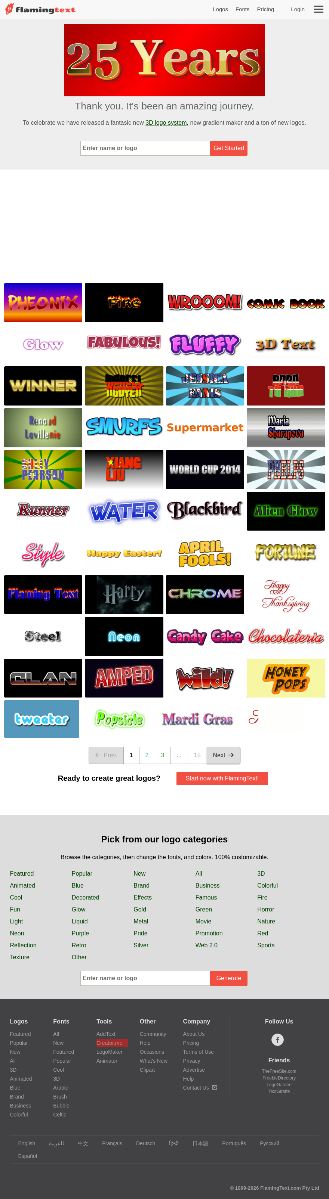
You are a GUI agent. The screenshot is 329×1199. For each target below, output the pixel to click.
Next (223, 755)
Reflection (23, 945)
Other (79, 957)
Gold (139, 909)
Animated (22, 885)
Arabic (60, 1088)
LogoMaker (109, 1052)
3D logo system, (166, 122)
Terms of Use (198, 1052)
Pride (140, 933)
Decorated (85, 897)
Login (298, 9)
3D (261, 873)
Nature (266, 921)
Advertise (194, 1070)
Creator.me (109, 1043)
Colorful (267, 885)
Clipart (147, 1070)
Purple (80, 933)
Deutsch (142, 1143)
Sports (265, 945)
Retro (79, 945)
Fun (15, 909)
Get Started (228, 148)
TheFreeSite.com (279, 1071)
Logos (220, 9)
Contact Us (200, 1088)
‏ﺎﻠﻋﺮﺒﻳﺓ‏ (53, 1143)
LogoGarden (279, 1084)
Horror (265, 909)
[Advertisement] (164, 225)
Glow (78, 909)
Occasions (152, 1052)
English (23, 1143)
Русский (266, 1143)
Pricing (265, 9)
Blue (78, 885)
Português (230, 1143)
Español (24, 1156)
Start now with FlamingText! (222, 778)
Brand (141, 885)
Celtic (59, 1115)
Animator (106, 1061)
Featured (22, 873)
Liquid (80, 921)
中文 (79, 1143)
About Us (194, 1034)
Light (16, 921)
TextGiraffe (279, 1091)
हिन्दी (170, 1143)
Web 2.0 (207, 945)
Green (204, 909)
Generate (229, 978)
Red (262, 933)
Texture (19, 957)
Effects (142, 897)
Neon (17, 933)
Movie (204, 921)
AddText (106, 1034)
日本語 (196, 1143)
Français (108, 1143)
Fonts (243, 9)
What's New (153, 1061)
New (139, 873)
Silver (140, 945)
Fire (262, 897)
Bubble (61, 1106)
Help (145, 1043)
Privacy (191, 1061)
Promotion (209, 933)
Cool (16, 897)
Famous (206, 897)
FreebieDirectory (279, 1078)
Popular (82, 873)
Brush (60, 1097)
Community (153, 1034)
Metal (140, 921)
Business (208, 885)
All (199, 873)
